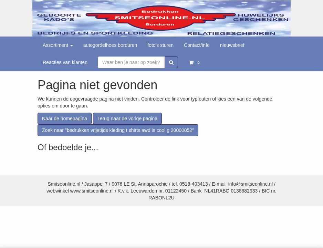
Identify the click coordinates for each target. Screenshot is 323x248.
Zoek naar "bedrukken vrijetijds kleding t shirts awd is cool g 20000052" (118, 130)
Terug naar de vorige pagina (127, 118)
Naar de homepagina (64, 118)
